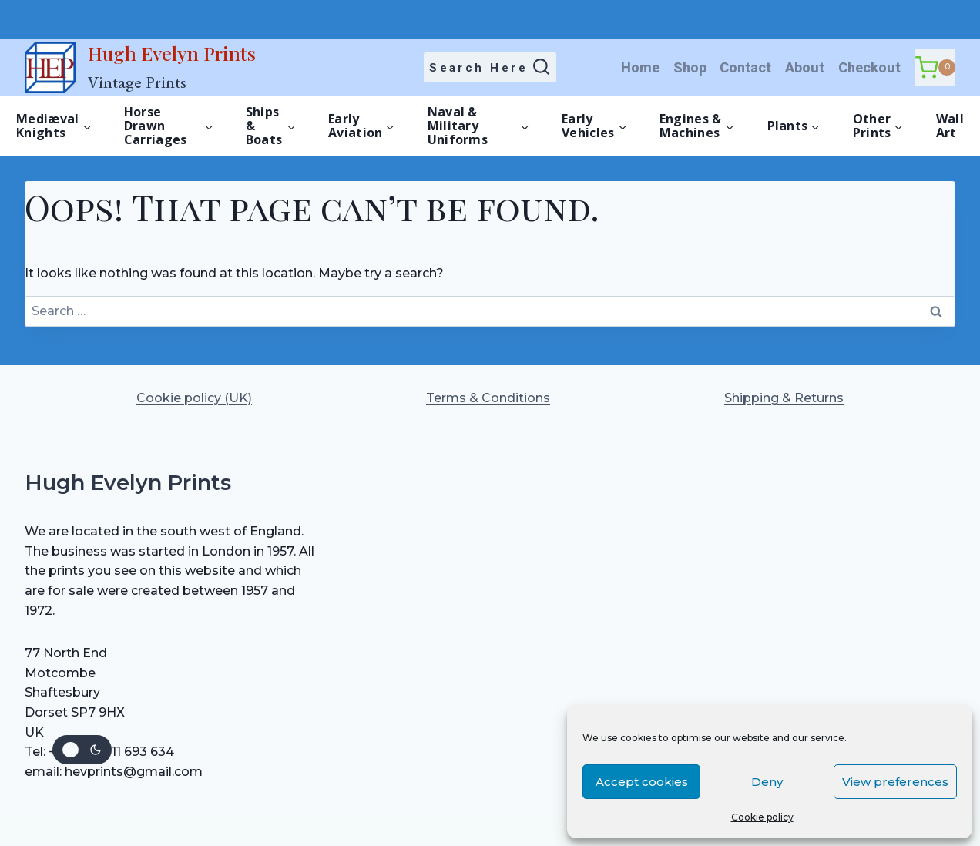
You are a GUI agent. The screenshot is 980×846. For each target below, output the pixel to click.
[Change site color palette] (82, 749)
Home (640, 67)
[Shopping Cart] (935, 67)
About (804, 67)
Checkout (869, 67)
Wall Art (950, 125)
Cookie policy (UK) (194, 398)
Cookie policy (762, 817)
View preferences (895, 781)
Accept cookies (642, 781)
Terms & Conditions (488, 398)
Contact (745, 67)
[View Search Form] (490, 67)
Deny (767, 781)
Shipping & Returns (784, 398)
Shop (689, 67)
